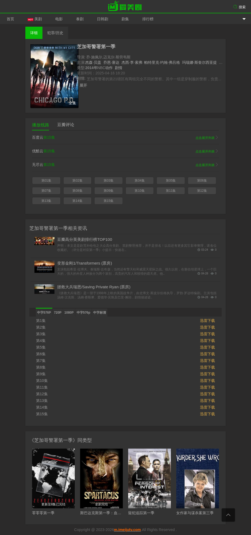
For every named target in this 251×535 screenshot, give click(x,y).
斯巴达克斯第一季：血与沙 (102, 513)
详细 (34, 33)
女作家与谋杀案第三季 (195, 513)
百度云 (125, 138)
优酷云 (125, 151)
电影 (59, 19)
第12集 (202, 191)
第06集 (202, 180)
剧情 (118, 68)
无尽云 (125, 165)
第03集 (108, 180)
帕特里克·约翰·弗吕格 (162, 62)
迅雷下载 (207, 320)
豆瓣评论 (65, 124)
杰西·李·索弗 (131, 62)
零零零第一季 (43, 513)
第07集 (46, 191)
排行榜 (148, 19)
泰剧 (80, 19)
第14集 (77, 201)
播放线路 (40, 125)
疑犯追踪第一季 (141, 513)
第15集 (108, 201)
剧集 (125, 19)
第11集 (171, 191)
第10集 (139, 191)
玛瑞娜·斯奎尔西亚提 (199, 62)
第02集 (77, 180)
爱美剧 (125, 6)
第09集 (108, 191)
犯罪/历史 (55, 33)
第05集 (171, 180)
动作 (109, 68)
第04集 (139, 180)
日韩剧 (102, 19)
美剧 (35, 19)
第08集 (77, 191)
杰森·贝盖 (93, 62)
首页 (10, 19)
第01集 (46, 180)
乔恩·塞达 (111, 62)
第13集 (46, 201)
